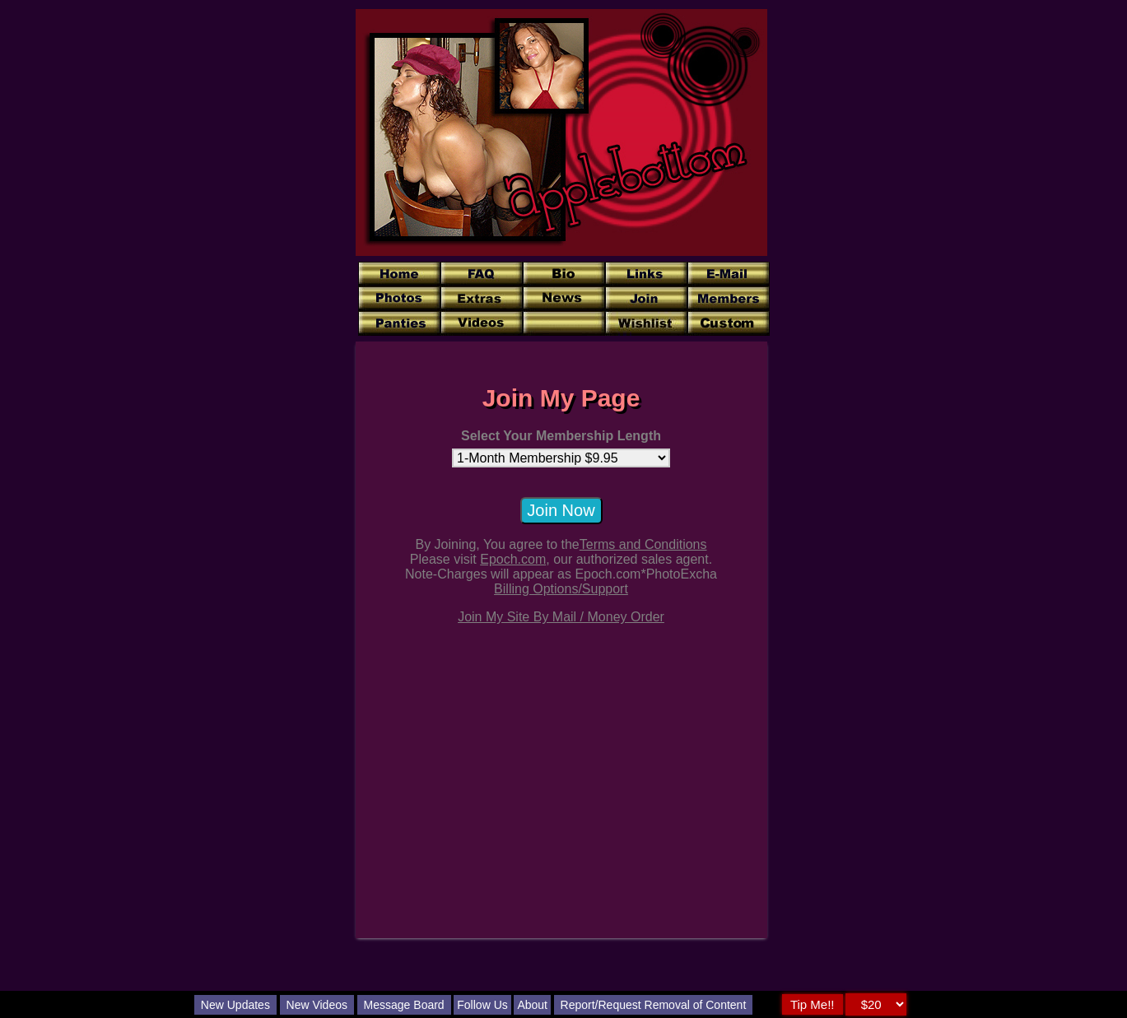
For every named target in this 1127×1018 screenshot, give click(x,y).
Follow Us (482, 1004)
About (532, 1004)
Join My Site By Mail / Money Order (561, 617)
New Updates (235, 1004)
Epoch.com (513, 559)
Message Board (404, 1004)
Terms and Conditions (643, 544)
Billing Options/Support (561, 589)
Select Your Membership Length (561, 436)
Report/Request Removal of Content (654, 1004)
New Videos (316, 1004)
